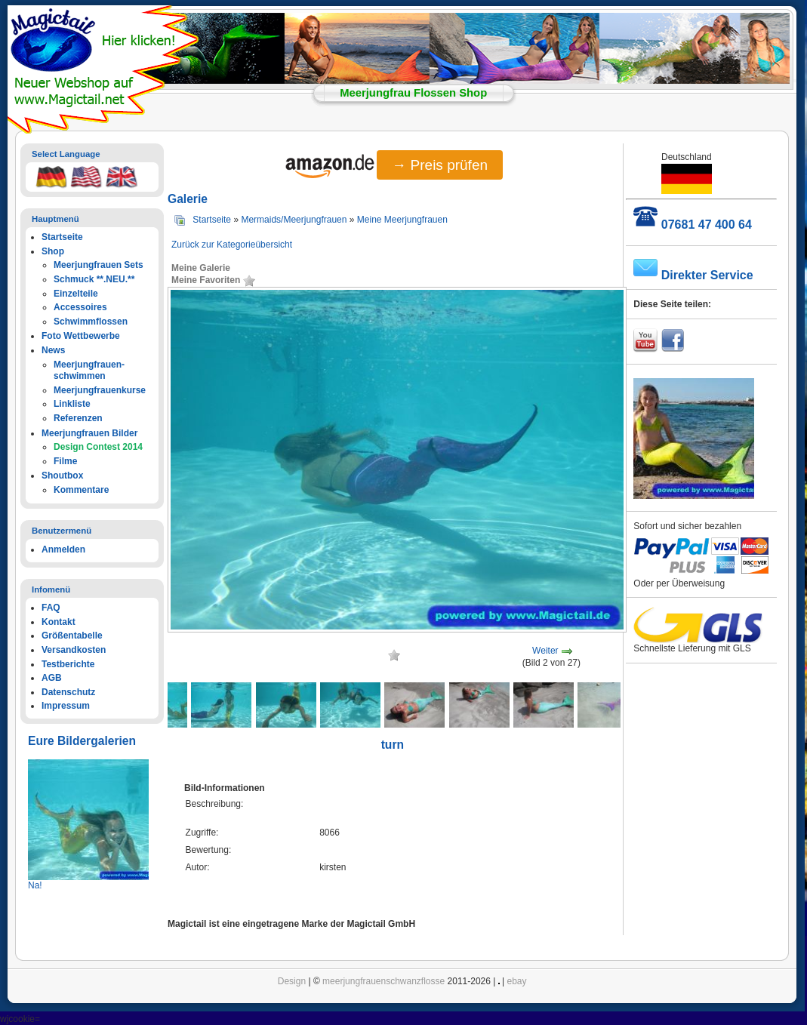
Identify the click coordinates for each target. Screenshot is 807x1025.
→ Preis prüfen (440, 165)
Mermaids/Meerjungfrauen (294, 219)
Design (292, 981)
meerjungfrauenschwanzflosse (383, 981)
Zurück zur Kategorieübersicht (231, 244)
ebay (517, 981)
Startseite (212, 219)
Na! (35, 885)
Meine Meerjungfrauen (402, 219)
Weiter (545, 650)
